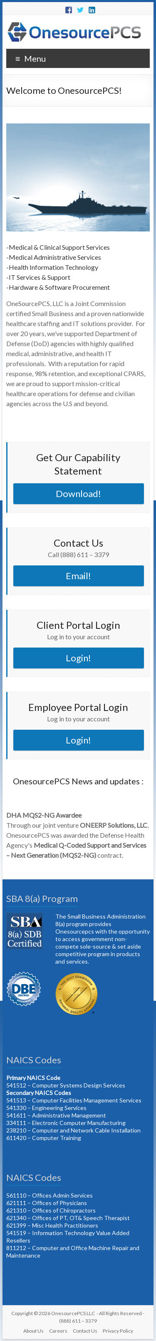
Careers (58, 1331)
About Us (33, 1331)
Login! (78, 657)
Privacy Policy (118, 1331)
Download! (78, 493)
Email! (78, 575)
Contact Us (85, 1331)
